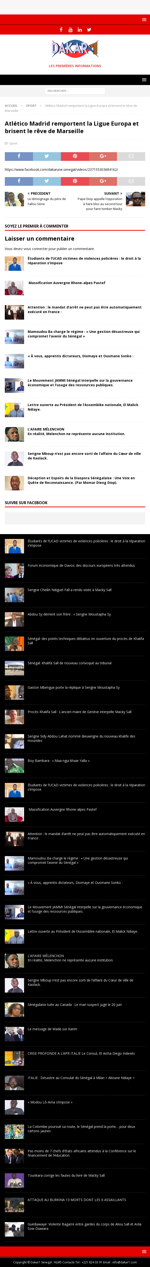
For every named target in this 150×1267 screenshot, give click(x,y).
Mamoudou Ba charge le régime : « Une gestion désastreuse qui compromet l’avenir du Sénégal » (84, 333)
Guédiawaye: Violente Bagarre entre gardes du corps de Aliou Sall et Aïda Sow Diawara (84, 1226)
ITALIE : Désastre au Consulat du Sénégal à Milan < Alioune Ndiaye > (81, 1077)
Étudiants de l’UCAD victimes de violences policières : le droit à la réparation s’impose (84, 260)
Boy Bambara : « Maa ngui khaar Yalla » (59, 760)
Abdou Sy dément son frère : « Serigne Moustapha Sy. (69, 614)
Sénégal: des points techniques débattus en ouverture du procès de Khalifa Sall (86, 640)
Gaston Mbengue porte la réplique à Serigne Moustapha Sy (74, 687)
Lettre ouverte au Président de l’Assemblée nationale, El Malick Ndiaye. (83, 406)
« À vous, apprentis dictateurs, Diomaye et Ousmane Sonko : (80, 356)
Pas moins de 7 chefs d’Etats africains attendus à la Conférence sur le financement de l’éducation (82, 1153)
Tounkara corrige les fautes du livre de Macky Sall (66, 1175)
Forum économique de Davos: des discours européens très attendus (81, 565)
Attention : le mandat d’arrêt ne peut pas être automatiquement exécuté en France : (85, 309)
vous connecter (36, 248)
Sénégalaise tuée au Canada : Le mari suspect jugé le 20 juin (75, 1004)
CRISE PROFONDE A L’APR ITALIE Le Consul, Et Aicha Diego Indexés (81, 1053)
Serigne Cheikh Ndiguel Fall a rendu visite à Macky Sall (69, 589)
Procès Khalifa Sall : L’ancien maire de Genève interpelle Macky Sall (79, 711)
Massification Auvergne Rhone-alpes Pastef (66, 282)
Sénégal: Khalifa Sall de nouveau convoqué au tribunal (69, 663)
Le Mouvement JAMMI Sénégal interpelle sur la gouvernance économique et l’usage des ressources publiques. (80, 382)
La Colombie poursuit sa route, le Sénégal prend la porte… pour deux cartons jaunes (81, 1128)
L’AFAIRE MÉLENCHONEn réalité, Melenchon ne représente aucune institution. (76, 431)
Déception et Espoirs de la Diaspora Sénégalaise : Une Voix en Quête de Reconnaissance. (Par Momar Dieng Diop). (81, 480)
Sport (13, 143)
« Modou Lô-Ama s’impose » (50, 1102)
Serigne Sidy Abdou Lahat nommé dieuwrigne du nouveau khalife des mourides (81, 738)
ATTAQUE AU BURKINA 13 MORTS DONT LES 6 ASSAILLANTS (77, 1199)
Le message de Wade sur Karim (52, 1029)
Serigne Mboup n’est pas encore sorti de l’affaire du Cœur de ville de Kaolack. (84, 455)
